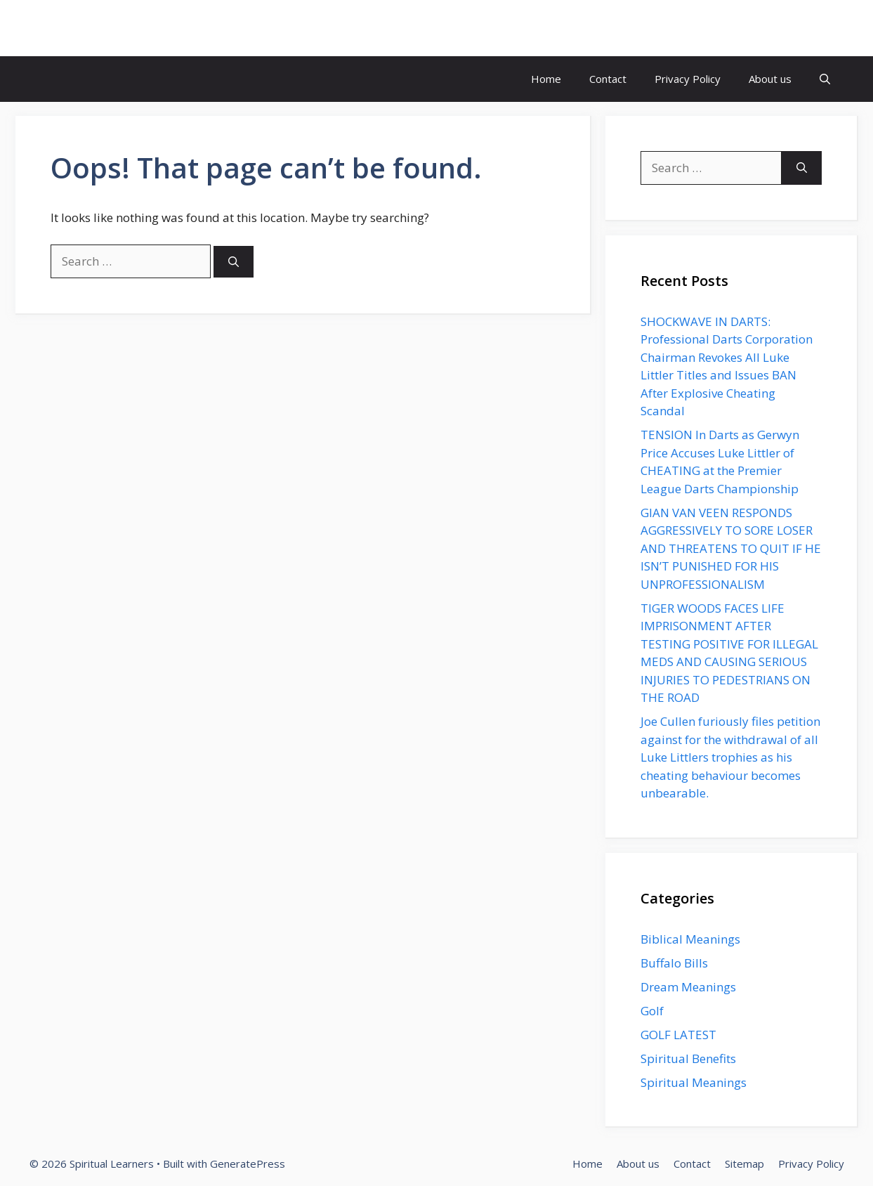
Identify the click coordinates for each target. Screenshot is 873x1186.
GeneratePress (247, 1163)
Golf (652, 1011)
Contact (607, 79)
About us (770, 79)
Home (546, 79)
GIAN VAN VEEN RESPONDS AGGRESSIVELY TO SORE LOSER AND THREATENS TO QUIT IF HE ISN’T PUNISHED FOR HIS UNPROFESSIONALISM (731, 548)
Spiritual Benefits (688, 1058)
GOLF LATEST (678, 1035)
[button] (825, 79)
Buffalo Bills (674, 963)
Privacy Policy (688, 79)
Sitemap (744, 1163)
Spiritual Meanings (694, 1082)
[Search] (234, 262)
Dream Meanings (688, 987)
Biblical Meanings (690, 939)
